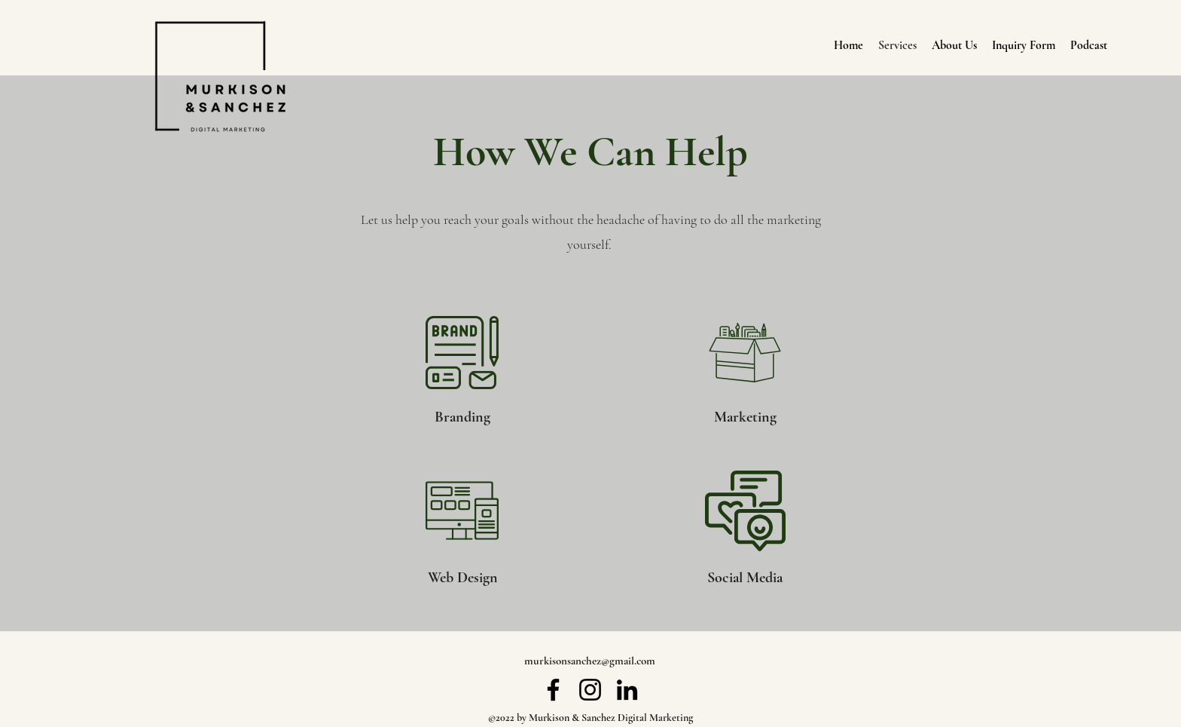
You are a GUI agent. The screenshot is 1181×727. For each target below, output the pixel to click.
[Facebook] (553, 689)
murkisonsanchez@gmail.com (589, 660)
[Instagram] (590, 689)
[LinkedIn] (627, 689)
